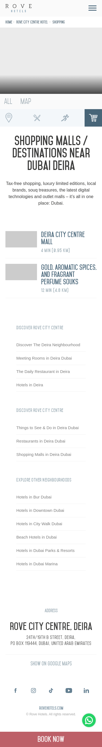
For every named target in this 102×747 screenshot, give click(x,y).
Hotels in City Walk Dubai (39, 524)
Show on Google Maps (51, 664)
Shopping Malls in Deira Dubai (43, 454)
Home (8, 22)
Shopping (58, 22)
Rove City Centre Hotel (32, 22)
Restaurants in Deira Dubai (40, 441)
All (8, 101)
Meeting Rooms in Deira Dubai (44, 358)
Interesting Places (8, 118)
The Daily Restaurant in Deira (43, 371)
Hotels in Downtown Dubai (40, 510)
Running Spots (65, 118)
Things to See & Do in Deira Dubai (47, 427)
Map (25, 101)
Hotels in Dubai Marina (37, 564)
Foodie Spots (37, 118)
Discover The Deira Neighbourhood (48, 345)
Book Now (51, 739)
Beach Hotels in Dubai (36, 537)
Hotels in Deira (29, 385)
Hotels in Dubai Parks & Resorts (45, 550)
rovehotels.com (51, 708)
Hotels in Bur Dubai (33, 497)
